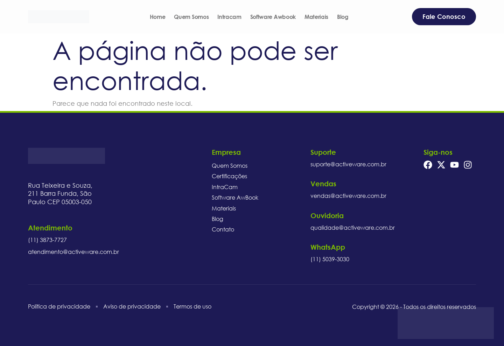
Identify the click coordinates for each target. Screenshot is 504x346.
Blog (343, 16)
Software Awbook (273, 16)
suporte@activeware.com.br (348, 164)
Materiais (316, 16)
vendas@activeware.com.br (348, 195)
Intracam (229, 16)
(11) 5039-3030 (329, 259)
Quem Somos (191, 16)
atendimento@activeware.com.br (73, 251)
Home (158, 16)
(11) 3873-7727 (47, 239)
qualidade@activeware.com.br (352, 227)
